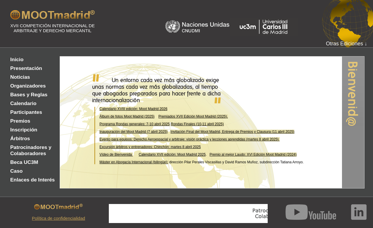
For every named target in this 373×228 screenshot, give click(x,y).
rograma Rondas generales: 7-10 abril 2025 (136, 124)
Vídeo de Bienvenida (116, 154)
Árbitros (20, 138)
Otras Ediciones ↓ (346, 44)
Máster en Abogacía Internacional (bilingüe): (133, 162)
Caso (16, 171)
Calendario (23, 103)
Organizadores (28, 86)
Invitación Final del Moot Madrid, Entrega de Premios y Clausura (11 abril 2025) (233, 132)
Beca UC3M (24, 162)
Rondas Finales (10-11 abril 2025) (197, 124)
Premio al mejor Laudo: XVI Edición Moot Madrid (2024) (252, 154)
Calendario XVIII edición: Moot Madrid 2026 (133, 109)
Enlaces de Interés (32, 180)
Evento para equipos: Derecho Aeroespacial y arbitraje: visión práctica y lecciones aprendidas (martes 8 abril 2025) (189, 139)
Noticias (20, 77)
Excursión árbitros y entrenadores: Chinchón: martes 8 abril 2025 (150, 147)
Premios (20, 121)
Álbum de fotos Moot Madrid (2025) (126, 116)
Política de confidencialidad (58, 218)
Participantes (26, 112)
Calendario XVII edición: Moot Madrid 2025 (172, 154)
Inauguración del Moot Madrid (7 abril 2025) (133, 132)
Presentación (26, 68)
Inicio (16, 59)
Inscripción (23, 130)
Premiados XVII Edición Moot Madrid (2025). (193, 116)
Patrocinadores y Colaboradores (30, 150)
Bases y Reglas (28, 94)
